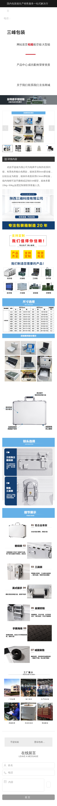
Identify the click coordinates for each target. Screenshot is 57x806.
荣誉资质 (44, 64)
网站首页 (22, 44)
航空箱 (37, 44)
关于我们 (22, 85)
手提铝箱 (14, 742)
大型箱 (46, 44)
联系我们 (33, 85)
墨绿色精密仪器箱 (41, 742)
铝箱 (30, 44)
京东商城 (44, 85)
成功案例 (33, 64)
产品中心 (22, 64)
